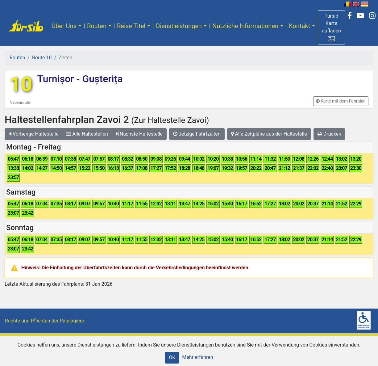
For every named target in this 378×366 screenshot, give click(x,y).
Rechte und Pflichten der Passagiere (44, 321)
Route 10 (42, 58)
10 (21, 84)
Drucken (329, 134)
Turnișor (56, 79)
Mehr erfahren (197, 357)
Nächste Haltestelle (139, 134)
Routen (96, 25)
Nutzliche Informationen (245, 25)
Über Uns (64, 25)
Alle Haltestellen (87, 134)
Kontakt (299, 25)
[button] (331, 27)
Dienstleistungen (179, 25)
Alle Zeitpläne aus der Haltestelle (269, 134)
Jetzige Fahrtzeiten (197, 134)
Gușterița (101, 79)
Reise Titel (131, 25)
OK (172, 357)
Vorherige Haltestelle (33, 134)
